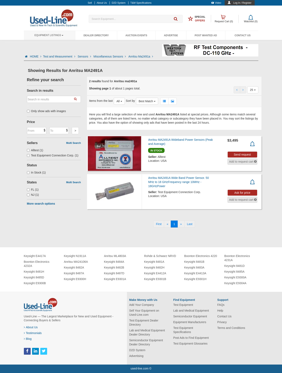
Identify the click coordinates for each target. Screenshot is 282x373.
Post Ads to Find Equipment (191, 337)
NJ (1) (33, 194)
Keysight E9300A (235, 277)
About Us (31, 327)
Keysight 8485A (234, 271)
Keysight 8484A (114, 261)
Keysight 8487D (114, 273)
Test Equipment (183, 304)
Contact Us (243, 35)
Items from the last (101, 100)
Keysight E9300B (35, 283)
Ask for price (242, 192)
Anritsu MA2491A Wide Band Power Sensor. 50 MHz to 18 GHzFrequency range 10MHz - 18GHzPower (178, 182)
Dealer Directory (96, 35)
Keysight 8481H (34, 271)
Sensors (85, 56)
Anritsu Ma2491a (140, 56)
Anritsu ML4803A (115, 256)
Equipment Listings (49, 35)
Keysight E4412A (155, 273)
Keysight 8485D (34, 277)
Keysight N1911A (75, 256)
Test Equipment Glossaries (190, 343)
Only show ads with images (46, 111)
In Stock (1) (36, 172)
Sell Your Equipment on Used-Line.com (144, 312)
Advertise (171, 35)
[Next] (181, 224)
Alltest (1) (35, 150)
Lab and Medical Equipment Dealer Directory (147, 332)
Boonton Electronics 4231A (237, 258)
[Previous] (167, 224)
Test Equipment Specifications (183, 330)
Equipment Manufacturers (189, 322)
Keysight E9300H (75, 279)
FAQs (220, 304)
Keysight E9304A (235, 283)
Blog (28, 338)
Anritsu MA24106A (76, 261)
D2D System (137, 350)
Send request (242, 154)
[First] (158, 224)
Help (220, 310)
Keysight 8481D (234, 265)
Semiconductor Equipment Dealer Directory (146, 342)
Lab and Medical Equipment (191, 310)
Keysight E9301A (115, 279)
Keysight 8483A (194, 267)
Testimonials (33, 333)
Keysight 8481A (154, 261)
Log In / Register (242, 2)
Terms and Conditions (231, 328)
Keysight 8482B (114, 267)
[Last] (189, 224)
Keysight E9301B (155, 279)
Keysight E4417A (35, 256)
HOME (35, 56)
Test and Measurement (59, 56)
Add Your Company (141, 304)
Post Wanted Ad (206, 35)
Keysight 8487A (74, 273)
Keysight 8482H (154, 267)
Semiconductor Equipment (190, 316)
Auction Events (136, 35)
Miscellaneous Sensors (110, 56)
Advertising (136, 356)
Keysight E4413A (195, 273)
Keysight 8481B (194, 261)
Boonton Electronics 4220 (200, 256)
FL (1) (33, 189)
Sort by (130, 100)
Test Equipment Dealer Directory (143, 322)
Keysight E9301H (195, 279)
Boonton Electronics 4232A (37, 263)
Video (216, 2)
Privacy (222, 322)
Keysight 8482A (74, 267)
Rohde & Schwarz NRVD (160, 256)
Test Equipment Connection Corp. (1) (52, 155)
